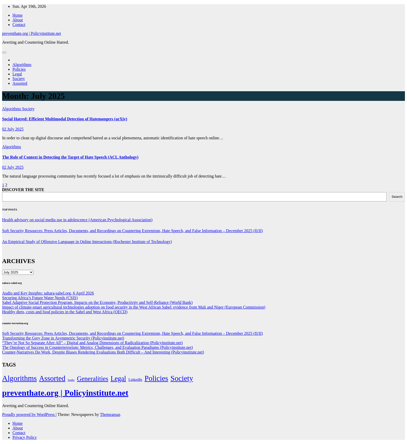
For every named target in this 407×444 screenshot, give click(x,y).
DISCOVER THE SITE (23, 189)
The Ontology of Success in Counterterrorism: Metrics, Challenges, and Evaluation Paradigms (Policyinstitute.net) (97, 347)
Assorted (19, 83)
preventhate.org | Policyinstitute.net (31, 33)
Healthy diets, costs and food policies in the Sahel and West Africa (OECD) (64, 312)
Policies (19, 69)
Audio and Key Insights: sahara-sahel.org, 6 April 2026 (48, 293)
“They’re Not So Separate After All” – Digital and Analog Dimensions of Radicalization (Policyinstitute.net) (92, 343)
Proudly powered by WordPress (29, 414)
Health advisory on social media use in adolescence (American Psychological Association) (77, 220)
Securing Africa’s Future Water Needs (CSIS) (40, 298)
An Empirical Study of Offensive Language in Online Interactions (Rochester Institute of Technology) (87, 241)
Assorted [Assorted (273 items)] (52, 378)
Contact (18, 24)
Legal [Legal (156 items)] (118, 378)
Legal (17, 74)
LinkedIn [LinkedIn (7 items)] (135, 379)
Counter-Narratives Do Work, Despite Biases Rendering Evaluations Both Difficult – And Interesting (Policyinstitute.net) (103, 352)
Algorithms (21, 64)
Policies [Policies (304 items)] (156, 378)
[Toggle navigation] (4, 52)
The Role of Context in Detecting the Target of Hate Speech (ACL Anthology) (70, 157)
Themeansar (110, 414)
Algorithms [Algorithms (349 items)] (19, 378)
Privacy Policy (24, 437)
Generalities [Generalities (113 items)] (92, 378)
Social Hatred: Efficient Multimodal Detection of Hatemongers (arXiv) (64, 119)
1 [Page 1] (3, 185)
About (17, 20)
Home (17, 15)
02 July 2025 (13, 129)
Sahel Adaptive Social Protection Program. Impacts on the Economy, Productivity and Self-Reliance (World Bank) (97, 302)
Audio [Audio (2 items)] (71, 379)
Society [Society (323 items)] (182, 378)
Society (18, 78)
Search (396, 197)
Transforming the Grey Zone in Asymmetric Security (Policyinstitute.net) (63, 338)
